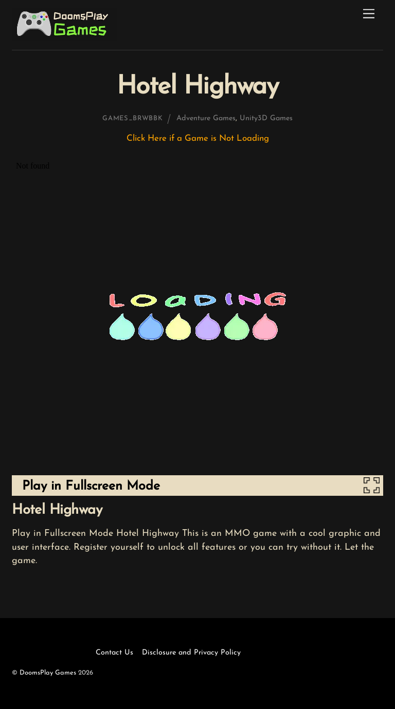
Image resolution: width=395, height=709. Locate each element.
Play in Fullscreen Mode (91, 486)
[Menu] (368, 14)
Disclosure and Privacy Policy (191, 653)
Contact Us (114, 653)
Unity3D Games (266, 118)
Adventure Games (206, 118)
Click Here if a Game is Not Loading (198, 138)
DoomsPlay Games (48, 672)
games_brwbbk (132, 118)
